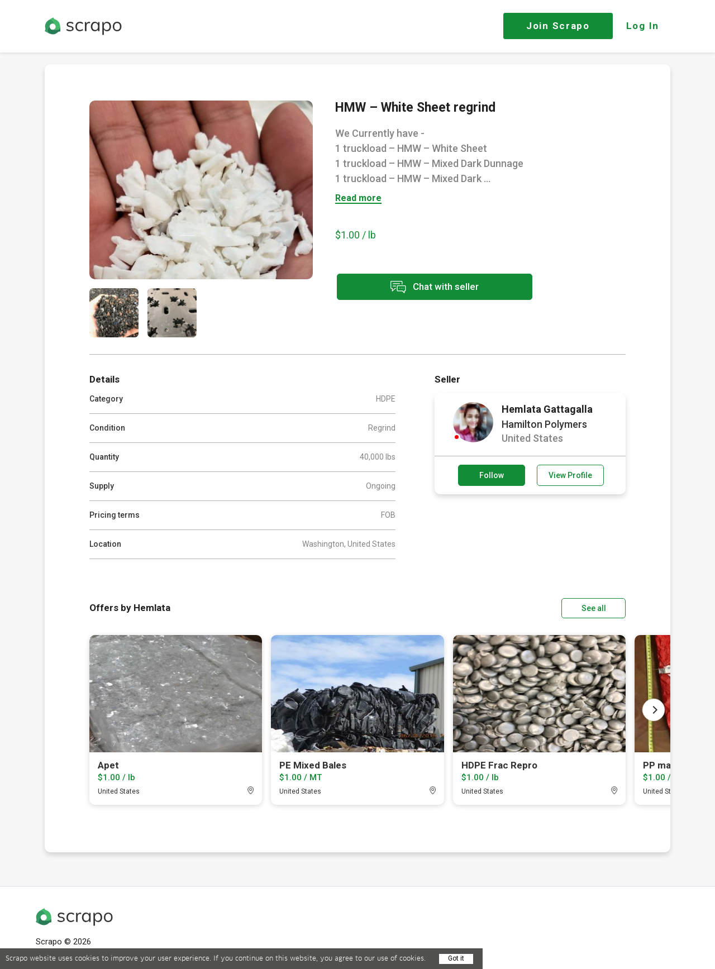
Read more (358, 198)
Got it (456, 958)
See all (593, 608)
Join (558, 25)
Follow (491, 475)
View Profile (570, 475)
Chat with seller (434, 286)
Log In (642, 25)
